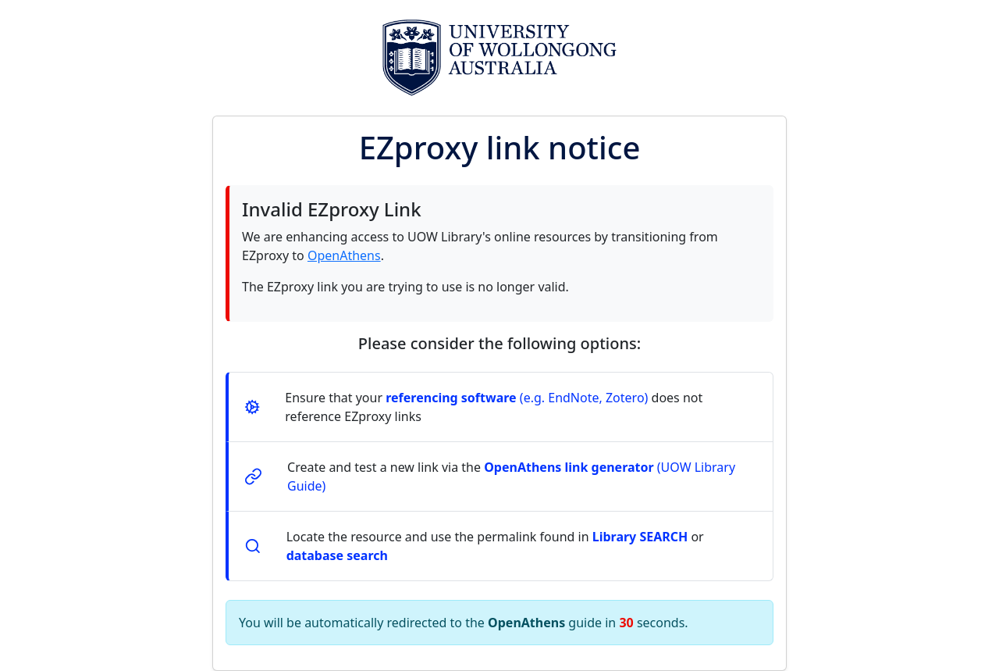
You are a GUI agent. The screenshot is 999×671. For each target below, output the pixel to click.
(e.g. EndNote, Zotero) (517, 397)
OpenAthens (344, 255)
